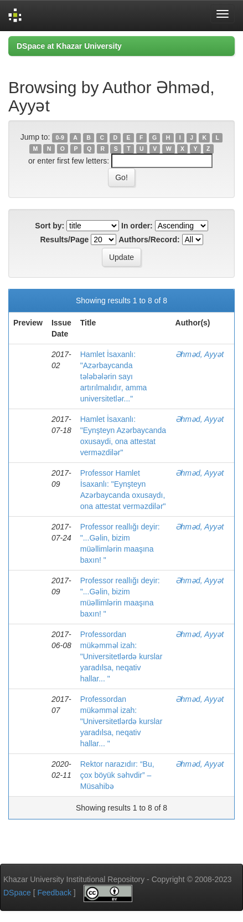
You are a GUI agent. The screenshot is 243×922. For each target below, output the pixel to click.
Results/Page (64, 239)
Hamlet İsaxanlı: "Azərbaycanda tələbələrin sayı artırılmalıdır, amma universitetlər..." (113, 376)
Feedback (54, 892)
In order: (137, 225)
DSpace (17, 892)
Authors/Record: (148, 239)
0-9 (60, 137)
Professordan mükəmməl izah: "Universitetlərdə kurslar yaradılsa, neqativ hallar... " (121, 656)
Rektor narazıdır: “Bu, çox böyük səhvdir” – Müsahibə (117, 775)
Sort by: (49, 225)
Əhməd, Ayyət (199, 354)
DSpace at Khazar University (69, 46)
